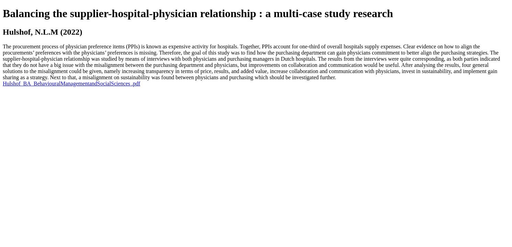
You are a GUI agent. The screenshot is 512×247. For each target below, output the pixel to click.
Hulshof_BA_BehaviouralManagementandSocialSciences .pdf (71, 83)
